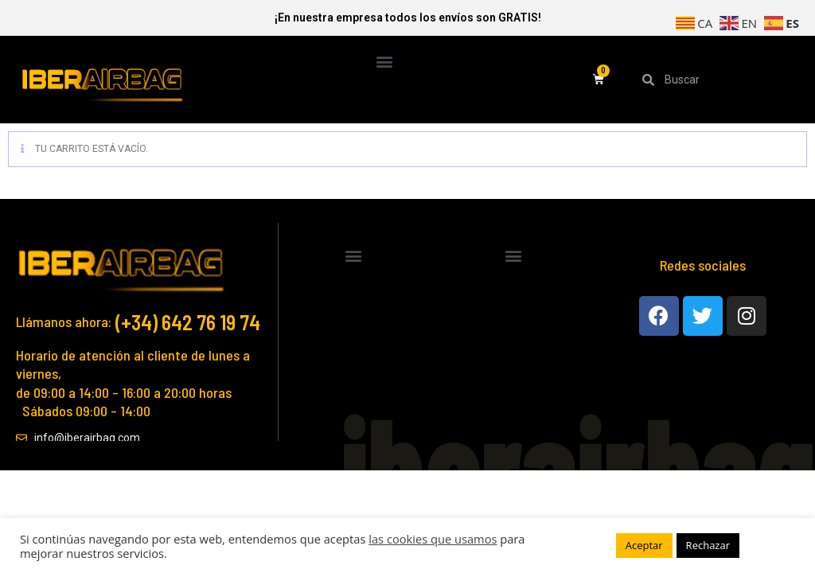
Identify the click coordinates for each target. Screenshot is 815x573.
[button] (384, 61)
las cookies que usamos (433, 539)
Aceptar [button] (644, 545)
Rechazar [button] (708, 545)
